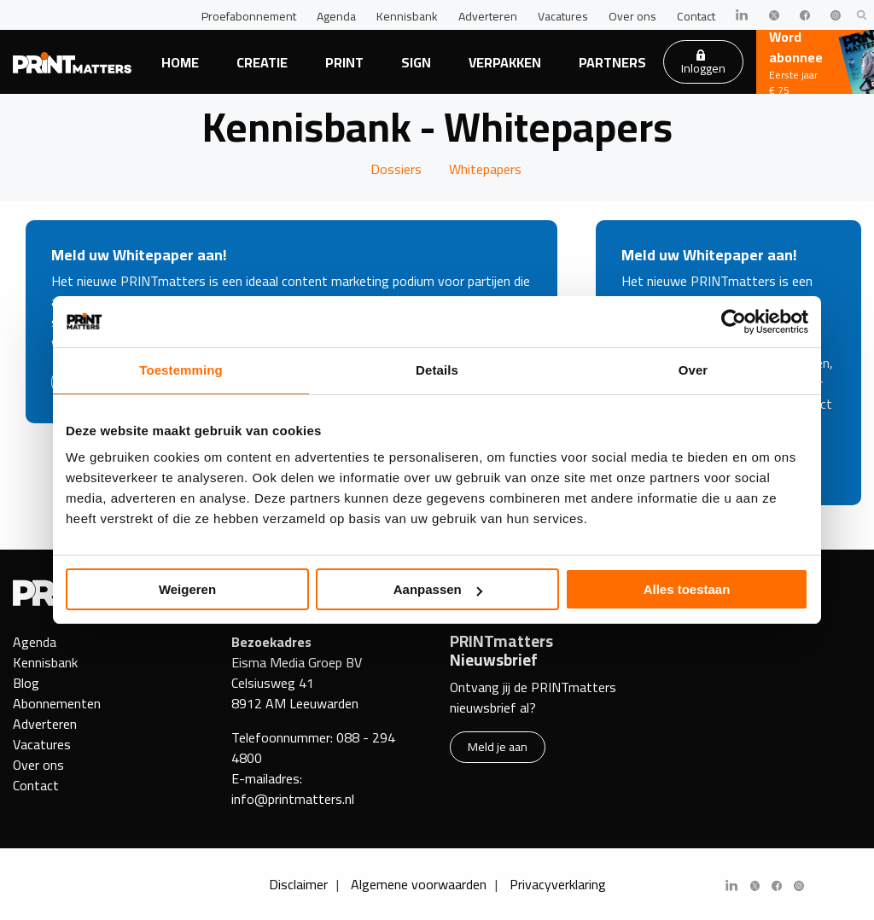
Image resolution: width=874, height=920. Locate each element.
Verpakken (505, 62)
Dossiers (396, 169)
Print (344, 62)
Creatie (262, 62)
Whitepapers (485, 169)
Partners (612, 62)
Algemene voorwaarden (419, 884)
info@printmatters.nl (292, 799)
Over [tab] (693, 370)
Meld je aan (497, 746)
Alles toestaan (687, 589)
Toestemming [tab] (181, 370)
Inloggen (703, 64)
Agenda (336, 16)
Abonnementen (57, 703)
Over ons (632, 16)
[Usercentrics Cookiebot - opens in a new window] (733, 322)
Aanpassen (437, 589)
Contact (696, 16)
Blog (26, 683)
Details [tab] (437, 370)
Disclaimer (298, 884)
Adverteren (487, 16)
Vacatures (563, 16)
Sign (416, 62)
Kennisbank (407, 16)
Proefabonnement (248, 16)
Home (180, 62)
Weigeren (187, 589)
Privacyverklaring (558, 884)
